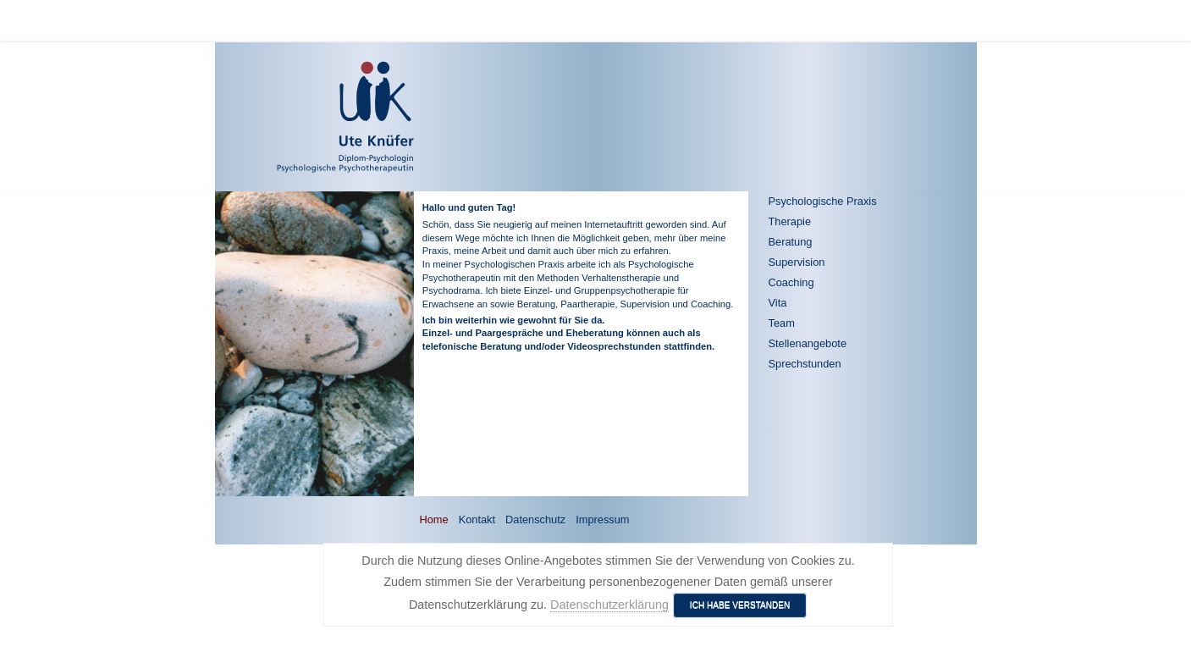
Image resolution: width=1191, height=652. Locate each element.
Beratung (791, 241)
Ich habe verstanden (740, 605)
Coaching (791, 282)
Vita (778, 302)
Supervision (797, 262)
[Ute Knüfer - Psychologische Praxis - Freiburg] (296, 117)
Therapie (790, 221)
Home (434, 519)
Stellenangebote (808, 343)
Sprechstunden (805, 363)
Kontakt (477, 519)
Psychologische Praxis (823, 201)
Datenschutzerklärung (609, 604)
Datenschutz (535, 519)
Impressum (602, 519)
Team (782, 323)
